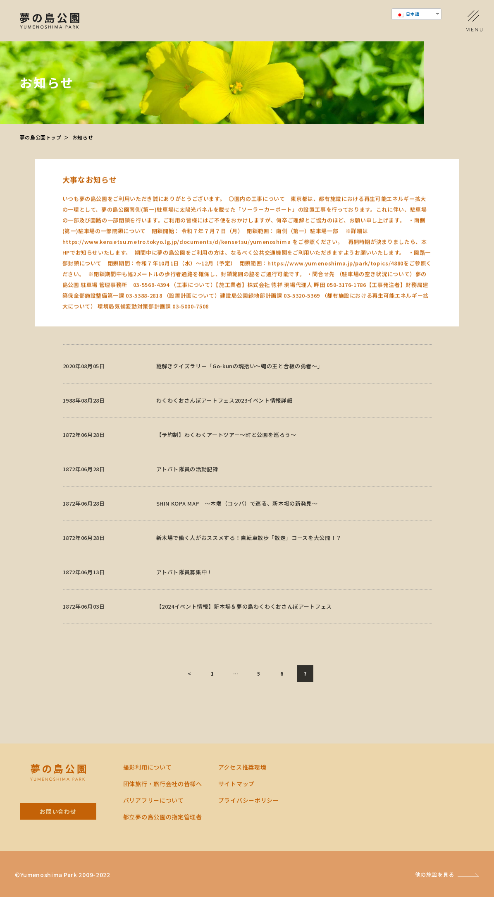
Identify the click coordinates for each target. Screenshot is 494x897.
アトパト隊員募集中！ (184, 583)
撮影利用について (147, 767)
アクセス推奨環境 (242, 767)
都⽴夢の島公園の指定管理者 (162, 817)
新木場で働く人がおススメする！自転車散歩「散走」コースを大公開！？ (249, 548)
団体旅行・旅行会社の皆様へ (162, 784)
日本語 (408, 14)
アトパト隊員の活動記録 (187, 480)
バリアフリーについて (153, 800)
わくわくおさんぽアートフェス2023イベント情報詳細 (224, 411)
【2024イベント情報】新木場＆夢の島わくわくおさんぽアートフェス (244, 617)
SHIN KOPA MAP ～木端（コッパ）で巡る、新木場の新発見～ (237, 514)
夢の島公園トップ (41, 137)
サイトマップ (236, 784)
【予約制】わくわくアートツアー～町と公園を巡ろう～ (226, 445)
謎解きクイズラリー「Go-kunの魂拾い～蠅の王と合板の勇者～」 (239, 377)
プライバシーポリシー (248, 800)
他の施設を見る (435, 874)
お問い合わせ (58, 811)
